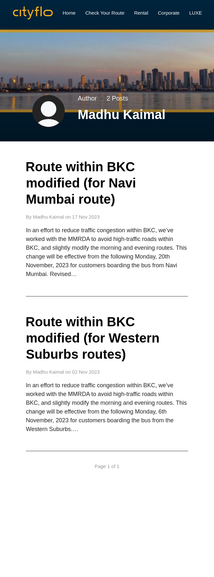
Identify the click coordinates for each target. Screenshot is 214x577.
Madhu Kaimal (48, 217)
